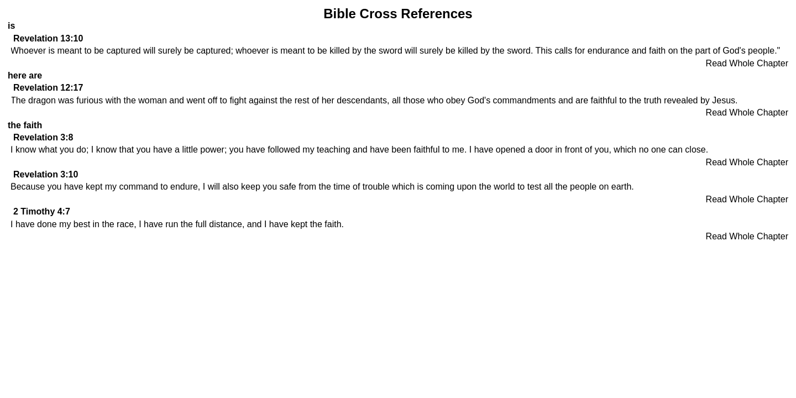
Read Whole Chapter (747, 63)
